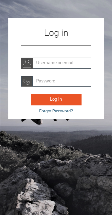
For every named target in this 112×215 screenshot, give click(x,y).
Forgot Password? (56, 111)
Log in (56, 99)
